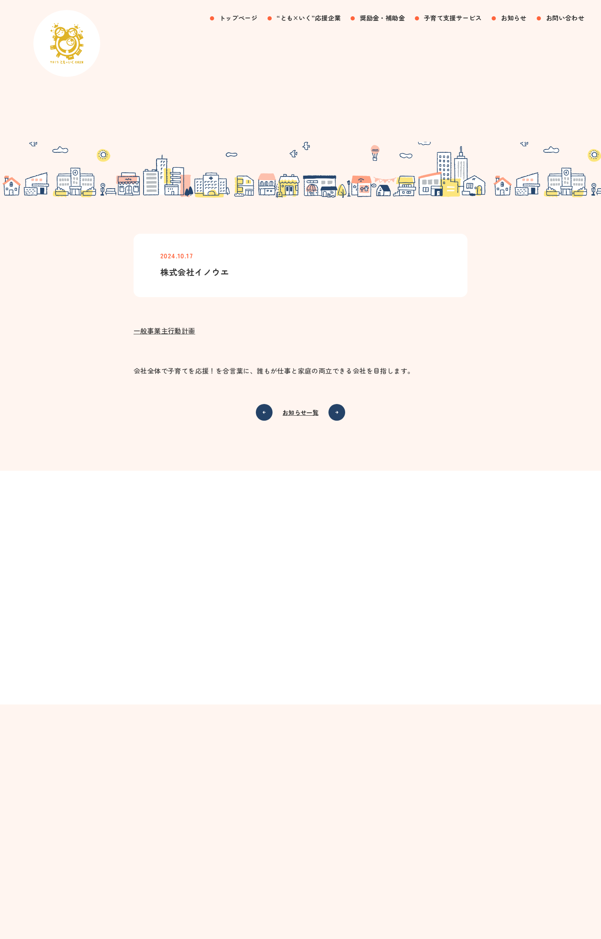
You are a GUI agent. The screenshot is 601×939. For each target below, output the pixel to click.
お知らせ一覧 (300, 413)
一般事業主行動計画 (164, 331)
